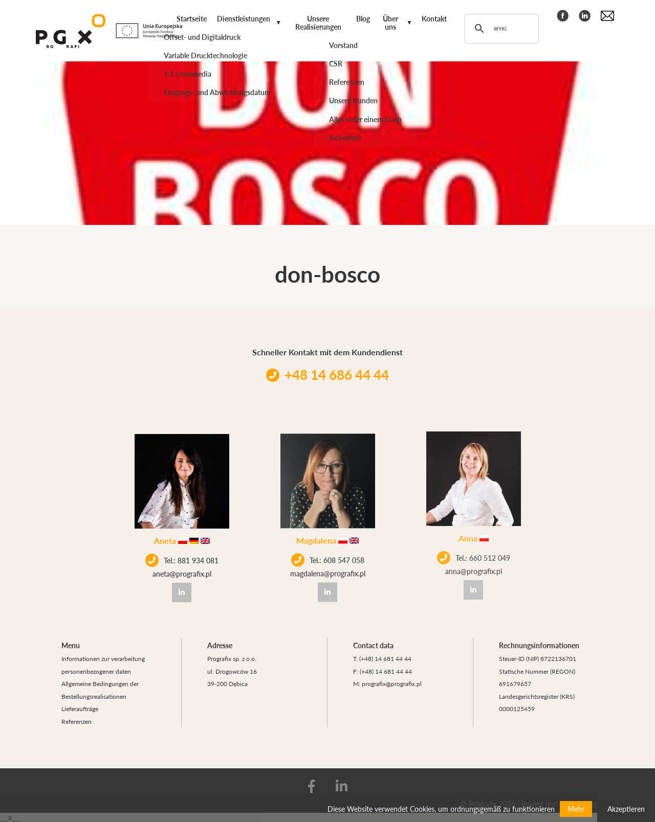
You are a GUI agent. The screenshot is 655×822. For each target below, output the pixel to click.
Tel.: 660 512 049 (473, 546)
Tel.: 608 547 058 (327, 555)
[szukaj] (500, 28)
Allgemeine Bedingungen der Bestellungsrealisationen (100, 690)
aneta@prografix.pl (181, 572)
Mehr (575, 809)
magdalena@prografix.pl (327, 569)
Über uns (390, 22)
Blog (363, 18)
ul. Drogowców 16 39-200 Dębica (232, 678)
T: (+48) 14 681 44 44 (382, 658)
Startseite (192, 18)
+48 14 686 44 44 (327, 374)
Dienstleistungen (243, 18)
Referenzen (76, 721)
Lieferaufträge (79, 708)
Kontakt (434, 18)
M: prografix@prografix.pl (387, 683)
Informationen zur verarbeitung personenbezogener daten (103, 665)
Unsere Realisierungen (318, 22)
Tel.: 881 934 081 (182, 559)
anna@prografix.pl (473, 560)
